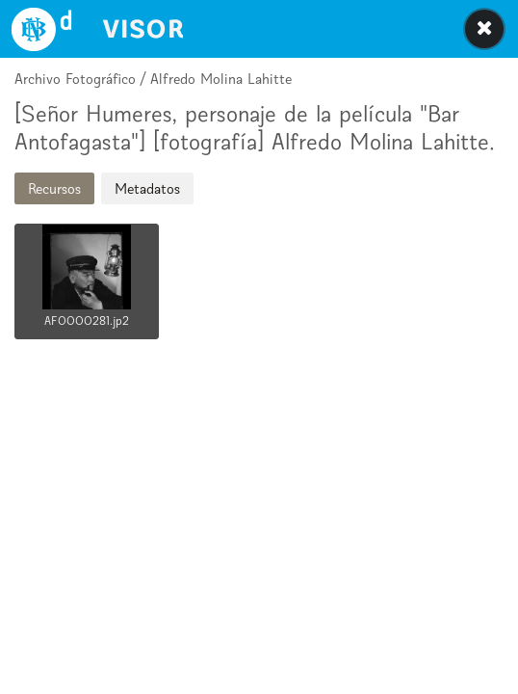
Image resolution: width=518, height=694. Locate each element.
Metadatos (147, 188)
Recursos (54, 188)
